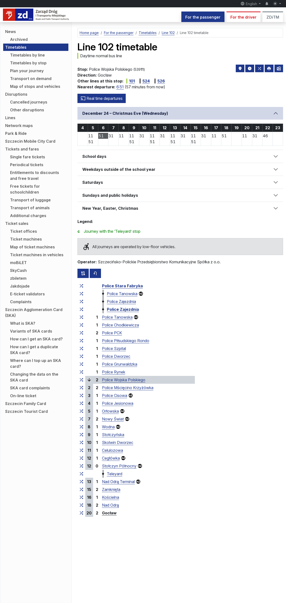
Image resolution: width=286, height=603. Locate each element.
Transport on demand (30, 78)
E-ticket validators (27, 293)
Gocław (109, 512)
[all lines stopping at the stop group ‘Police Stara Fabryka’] (81, 285)
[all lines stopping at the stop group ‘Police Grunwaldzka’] (81, 364)
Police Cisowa (114, 395)
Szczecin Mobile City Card (30, 141)
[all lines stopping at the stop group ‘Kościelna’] (81, 497)
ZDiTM (272, 17)
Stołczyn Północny (119, 466)
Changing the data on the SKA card (34, 377)
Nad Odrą (110, 505)
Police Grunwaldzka (119, 364)
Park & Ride (16, 133)
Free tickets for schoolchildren (25, 189)
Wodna (108, 426)
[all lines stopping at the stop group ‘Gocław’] (81, 512)
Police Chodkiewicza (120, 325)
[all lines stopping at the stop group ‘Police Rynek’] (81, 372)
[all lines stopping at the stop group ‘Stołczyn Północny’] (81, 466)
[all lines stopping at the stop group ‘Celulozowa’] (81, 450)
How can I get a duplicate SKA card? (34, 349)
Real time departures (102, 98)
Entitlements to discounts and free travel (34, 175)
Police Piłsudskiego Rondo (125, 340)
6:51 (120, 86)
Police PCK (112, 332)
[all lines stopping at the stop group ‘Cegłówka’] (81, 458)
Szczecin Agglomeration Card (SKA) (33, 312)
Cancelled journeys (28, 102)
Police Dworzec (116, 356)
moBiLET (18, 262)
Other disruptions (27, 109)
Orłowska (110, 411)
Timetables (15, 47)
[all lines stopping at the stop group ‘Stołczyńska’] (81, 434)
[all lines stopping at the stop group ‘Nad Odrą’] (81, 505)
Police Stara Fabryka (122, 285)
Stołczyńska (113, 434)
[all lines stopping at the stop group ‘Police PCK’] (81, 332)
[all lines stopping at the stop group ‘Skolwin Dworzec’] (81, 442)
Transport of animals (30, 207)
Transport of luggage (30, 199)
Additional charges (28, 215)
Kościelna (110, 497)
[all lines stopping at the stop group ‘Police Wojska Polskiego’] (81, 379)
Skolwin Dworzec (117, 442)
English (249, 3)
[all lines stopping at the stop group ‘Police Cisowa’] (81, 395)
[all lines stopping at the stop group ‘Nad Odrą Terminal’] (81, 481)
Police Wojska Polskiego (123, 379)
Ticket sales (16, 223)
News (10, 31)
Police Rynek (113, 372)
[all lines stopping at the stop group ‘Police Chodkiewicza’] (81, 325)
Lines (10, 117)
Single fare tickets (27, 156)
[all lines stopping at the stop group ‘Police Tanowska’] (81, 293)
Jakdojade (20, 286)
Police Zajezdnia (121, 301)
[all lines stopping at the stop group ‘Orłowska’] (81, 411)
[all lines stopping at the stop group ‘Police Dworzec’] (81, 356)
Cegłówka (111, 458)
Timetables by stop (28, 62)
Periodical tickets (26, 164)
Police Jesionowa (117, 403)
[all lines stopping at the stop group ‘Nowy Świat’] (81, 419)
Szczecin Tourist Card (26, 411)
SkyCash (18, 270)
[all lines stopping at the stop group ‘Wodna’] (81, 426)
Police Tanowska (122, 293)
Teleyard (114, 473)
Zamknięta (111, 489)
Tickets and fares (22, 149)
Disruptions (16, 94)
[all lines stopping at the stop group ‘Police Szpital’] (81, 348)
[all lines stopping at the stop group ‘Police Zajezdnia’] (81, 301)
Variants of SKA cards (31, 331)
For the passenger (203, 17)
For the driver (243, 17)
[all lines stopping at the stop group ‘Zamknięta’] (81, 489)
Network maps (19, 125)
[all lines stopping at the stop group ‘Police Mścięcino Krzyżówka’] (81, 387)
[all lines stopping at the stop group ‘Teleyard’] (81, 473)
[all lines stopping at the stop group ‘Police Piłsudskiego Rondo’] (81, 340)
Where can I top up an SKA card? (35, 363)
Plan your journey (27, 70)
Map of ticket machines (32, 246)
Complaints (21, 301)
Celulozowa (112, 450)
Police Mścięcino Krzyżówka (127, 387)
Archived (19, 39)
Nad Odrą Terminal (118, 481)
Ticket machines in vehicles (36, 254)
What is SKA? (22, 323)
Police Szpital (114, 348)
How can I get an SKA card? (36, 338)
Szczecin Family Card (25, 403)
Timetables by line (27, 55)
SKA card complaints (30, 387)
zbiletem (18, 278)
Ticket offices (23, 231)
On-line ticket (23, 395)
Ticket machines (26, 239)
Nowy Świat (113, 419)
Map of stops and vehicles (35, 86)
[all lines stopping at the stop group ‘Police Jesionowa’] (81, 403)
